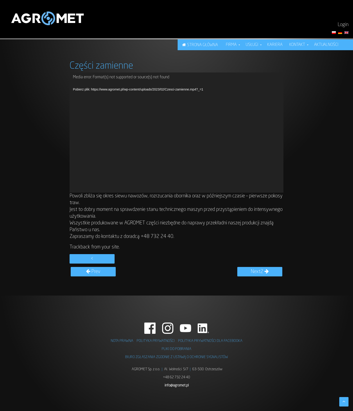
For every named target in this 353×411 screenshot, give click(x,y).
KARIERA (275, 45)
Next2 (260, 271)
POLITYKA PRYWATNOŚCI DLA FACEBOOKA (210, 341)
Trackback (80, 247)
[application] (176, 132)
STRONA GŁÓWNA (202, 45)
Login (343, 24)
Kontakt (297, 45)
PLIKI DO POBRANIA (176, 349)
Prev (93, 271)
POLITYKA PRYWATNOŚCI (156, 341)
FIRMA (231, 45)
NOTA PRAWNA (122, 341)
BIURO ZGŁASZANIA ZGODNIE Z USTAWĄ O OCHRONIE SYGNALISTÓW (176, 357)
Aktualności (326, 45)
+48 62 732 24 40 (176, 377)
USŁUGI (252, 45)
